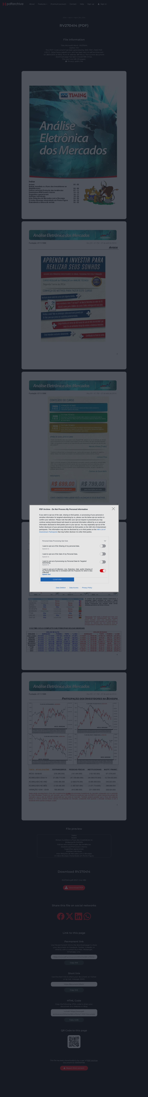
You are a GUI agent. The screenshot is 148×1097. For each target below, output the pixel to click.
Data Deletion (61, 588)
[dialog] (74, 548)
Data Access (73, 588)
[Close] (114, 509)
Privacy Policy (87, 588)
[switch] (103, 546)
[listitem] (74, 541)
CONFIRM (57, 579)
